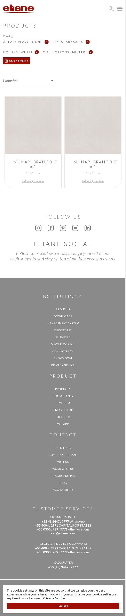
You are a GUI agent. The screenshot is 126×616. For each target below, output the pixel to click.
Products (63, 389)
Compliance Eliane (63, 455)
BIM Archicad (63, 410)
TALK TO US (63, 448)
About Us (63, 309)
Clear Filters (18, 60)
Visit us (63, 461)
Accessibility (63, 489)
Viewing (8, 36)
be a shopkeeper (63, 475)
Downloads (63, 316)
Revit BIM (63, 403)
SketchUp (63, 417)
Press (63, 482)
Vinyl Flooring (62, 344)
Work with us (63, 468)
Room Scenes (63, 396)
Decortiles (63, 330)
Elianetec (63, 337)
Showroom (63, 358)
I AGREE (63, 606)
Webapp (63, 424)
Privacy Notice (63, 365)
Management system (63, 323)
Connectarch (63, 351)
